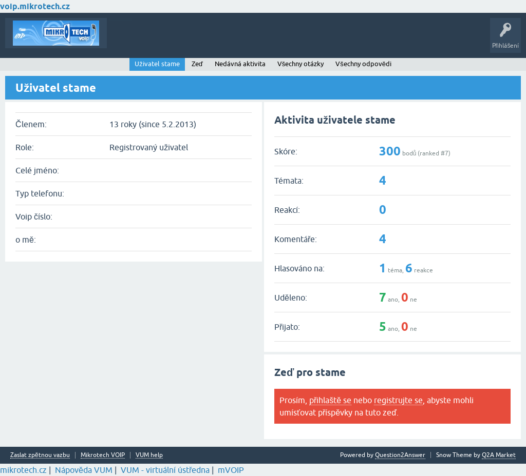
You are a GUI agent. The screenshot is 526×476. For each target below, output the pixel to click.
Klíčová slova (211, 40)
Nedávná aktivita (240, 64)
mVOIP (231, 469)
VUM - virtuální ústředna (165, 469)
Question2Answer (400, 455)
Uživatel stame (157, 64)
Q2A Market (499, 455)
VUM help (149, 455)
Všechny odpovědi (363, 64)
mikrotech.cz (23, 469)
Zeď (197, 64)
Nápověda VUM (83, 469)
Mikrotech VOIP (103, 455)
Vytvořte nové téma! (310, 40)
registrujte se (398, 400)
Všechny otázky (300, 64)
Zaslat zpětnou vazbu (40, 455)
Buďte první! (164, 40)
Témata (125, 40)
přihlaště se (330, 400)
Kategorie (254, 40)
